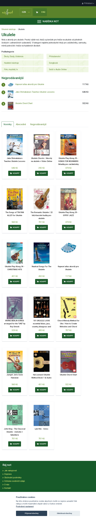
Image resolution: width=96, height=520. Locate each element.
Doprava (8, 474)
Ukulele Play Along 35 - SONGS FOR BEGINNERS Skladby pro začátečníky (68, 161)
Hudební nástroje (11, 63)
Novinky (8, 124)
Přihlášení (88, 3)
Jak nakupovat (10, 470)
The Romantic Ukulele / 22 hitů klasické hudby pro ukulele (41, 215)
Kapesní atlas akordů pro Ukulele (29, 84)
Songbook (53, 63)
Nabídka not (48, 21)
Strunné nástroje (9, 29)
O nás (6, 484)
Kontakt (7, 488)
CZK (26, 12)
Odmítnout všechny (64, 513)
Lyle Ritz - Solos (41, 429)
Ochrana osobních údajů (14, 481)
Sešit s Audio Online (58, 69)
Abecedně (21, 124)
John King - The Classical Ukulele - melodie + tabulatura (14, 432)
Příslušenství (54, 56)
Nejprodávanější (38, 124)
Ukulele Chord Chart (23, 103)
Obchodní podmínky (13, 477)
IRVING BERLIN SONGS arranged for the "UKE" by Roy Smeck (14, 324)
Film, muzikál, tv (11, 69)
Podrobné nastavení (25, 507)
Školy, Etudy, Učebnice (13, 56)
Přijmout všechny (31, 513)
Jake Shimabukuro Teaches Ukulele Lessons (34, 92)
